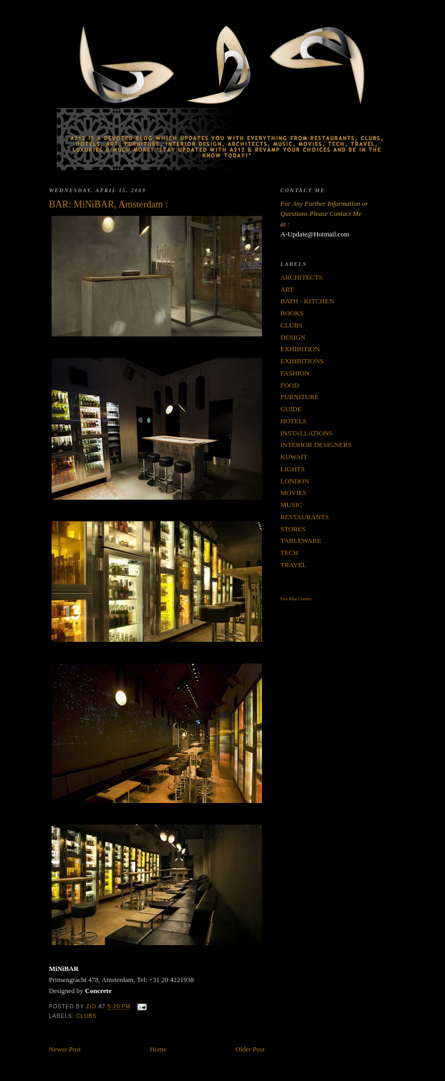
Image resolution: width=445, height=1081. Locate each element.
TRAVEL (293, 565)
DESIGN (293, 337)
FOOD (289, 385)
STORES (293, 529)
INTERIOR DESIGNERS (315, 445)
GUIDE (290, 409)
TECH (289, 553)
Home (158, 1049)
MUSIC (291, 505)
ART (287, 289)
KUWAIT (293, 457)
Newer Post (64, 1049)
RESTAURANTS (304, 517)
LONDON (294, 481)
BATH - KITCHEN (307, 301)
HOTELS (293, 421)
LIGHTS (292, 469)
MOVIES (293, 493)
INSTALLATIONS (306, 433)
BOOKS (292, 313)
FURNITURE (299, 397)
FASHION (294, 373)
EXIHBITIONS (301, 361)
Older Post (250, 1049)
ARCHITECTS (301, 277)
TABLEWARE (300, 540)
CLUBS (86, 1016)
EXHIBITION (300, 349)
